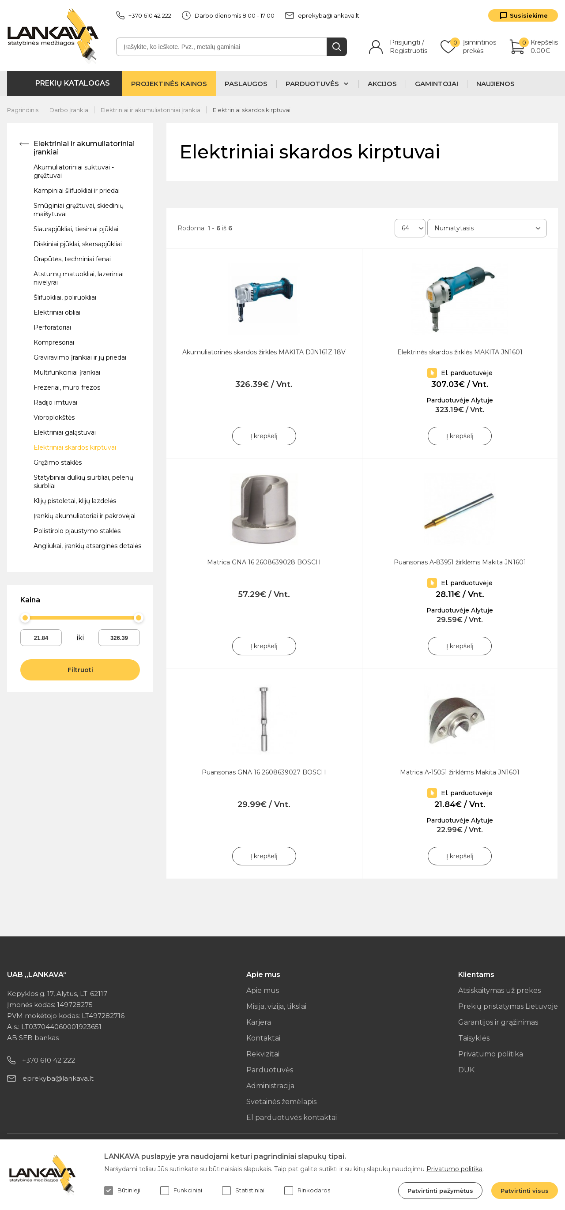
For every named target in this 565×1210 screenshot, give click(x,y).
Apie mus (262, 990)
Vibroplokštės (54, 417)
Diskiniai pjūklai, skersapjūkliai (78, 244)
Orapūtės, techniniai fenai (72, 259)
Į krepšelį (264, 436)
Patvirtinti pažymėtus (440, 1190)
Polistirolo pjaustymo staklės (77, 531)
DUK (466, 1070)
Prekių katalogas (72, 83)
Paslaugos (246, 84)
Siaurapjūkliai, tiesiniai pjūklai (76, 229)
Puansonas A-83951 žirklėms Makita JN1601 (460, 562)
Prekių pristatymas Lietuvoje (508, 1006)
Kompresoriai (54, 342)
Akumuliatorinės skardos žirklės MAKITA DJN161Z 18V (264, 352)
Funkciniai (181, 1190)
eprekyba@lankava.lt (322, 15)
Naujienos (495, 84)
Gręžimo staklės (58, 462)
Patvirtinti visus (525, 1190)
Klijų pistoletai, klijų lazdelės (75, 501)
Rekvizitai (262, 1054)
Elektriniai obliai (57, 312)
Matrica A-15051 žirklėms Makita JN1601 (460, 772)
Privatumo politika (490, 1054)
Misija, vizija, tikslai (276, 1006)
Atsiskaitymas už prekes (499, 990)
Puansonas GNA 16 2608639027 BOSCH (264, 772)
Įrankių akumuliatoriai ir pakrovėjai (85, 516)
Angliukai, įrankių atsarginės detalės (87, 546)
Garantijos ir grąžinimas (498, 1022)
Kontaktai (263, 1038)
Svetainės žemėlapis (281, 1101)
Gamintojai (436, 84)
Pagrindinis (22, 109)
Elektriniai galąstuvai (65, 432)
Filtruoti (80, 670)
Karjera (258, 1022)
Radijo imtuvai (55, 402)
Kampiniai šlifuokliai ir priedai (77, 191)
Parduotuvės (269, 1070)
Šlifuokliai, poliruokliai (65, 297)
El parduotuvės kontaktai (291, 1117)
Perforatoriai (52, 327)
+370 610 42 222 (143, 15)
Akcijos (382, 84)
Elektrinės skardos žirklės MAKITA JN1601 (460, 352)
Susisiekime (529, 15)
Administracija (270, 1086)
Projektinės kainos (169, 83)
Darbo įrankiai (69, 109)
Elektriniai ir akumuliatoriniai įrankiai (151, 109)
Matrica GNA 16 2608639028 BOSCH (264, 562)
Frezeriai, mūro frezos (67, 387)
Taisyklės (474, 1038)
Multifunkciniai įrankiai (67, 372)
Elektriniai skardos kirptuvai (251, 109)
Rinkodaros (307, 1190)
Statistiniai (243, 1190)
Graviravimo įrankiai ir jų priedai (80, 357)
